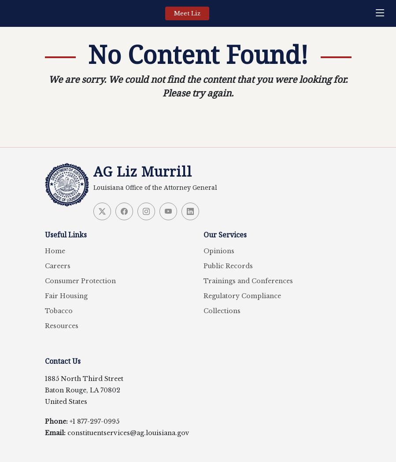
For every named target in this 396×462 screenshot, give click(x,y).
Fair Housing (66, 296)
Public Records (228, 266)
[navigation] (382, 13)
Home (55, 251)
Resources (61, 326)
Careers (57, 266)
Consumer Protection (80, 281)
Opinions (219, 251)
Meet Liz (187, 13)
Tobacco (59, 311)
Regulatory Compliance (242, 296)
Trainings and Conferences (248, 281)
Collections (222, 311)
